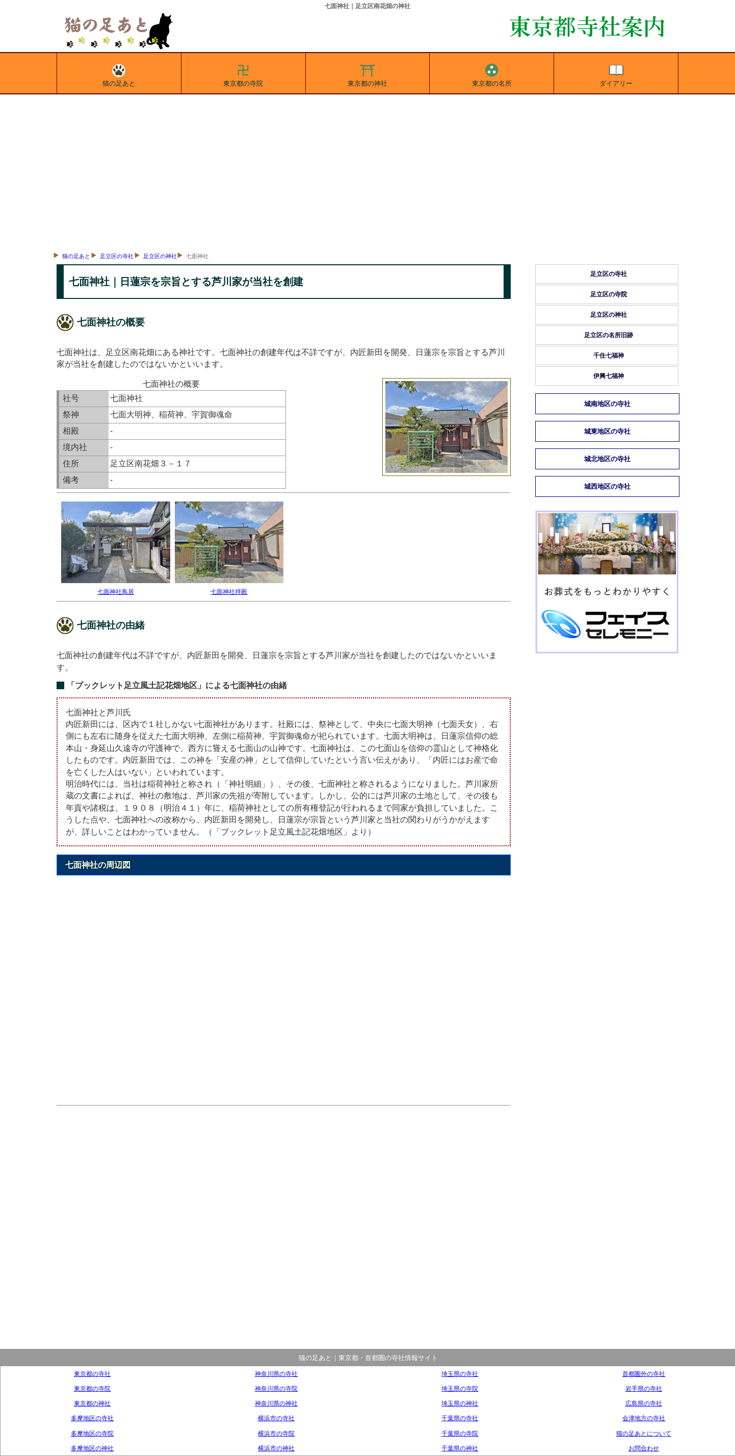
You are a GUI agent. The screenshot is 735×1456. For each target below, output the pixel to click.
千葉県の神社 (459, 1448)
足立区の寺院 (608, 294)
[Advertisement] (367, 170)
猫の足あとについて (643, 1433)
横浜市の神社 (276, 1448)
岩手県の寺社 (643, 1388)
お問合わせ (643, 1448)
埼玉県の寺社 (459, 1373)
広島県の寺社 (643, 1403)
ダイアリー (616, 73)
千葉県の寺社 (459, 1418)
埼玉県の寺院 (459, 1388)
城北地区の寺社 (607, 459)
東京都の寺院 (243, 73)
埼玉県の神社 (459, 1403)
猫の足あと (119, 73)
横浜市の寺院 (276, 1433)
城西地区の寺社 (607, 486)
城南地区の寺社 (607, 404)
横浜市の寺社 (276, 1418)
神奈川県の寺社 (276, 1373)
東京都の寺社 (92, 1373)
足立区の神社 (160, 256)
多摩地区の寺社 (92, 1418)
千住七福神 (608, 355)
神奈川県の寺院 (276, 1388)
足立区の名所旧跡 (608, 335)
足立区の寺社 (117, 256)
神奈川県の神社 (276, 1403)
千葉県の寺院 (459, 1433)
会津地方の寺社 (643, 1418)
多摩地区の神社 (92, 1448)
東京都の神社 (367, 73)
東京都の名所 (492, 73)
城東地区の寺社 (607, 431)
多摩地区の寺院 (92, 1433)
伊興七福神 (608, 376)
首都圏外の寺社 (643, 1373)
